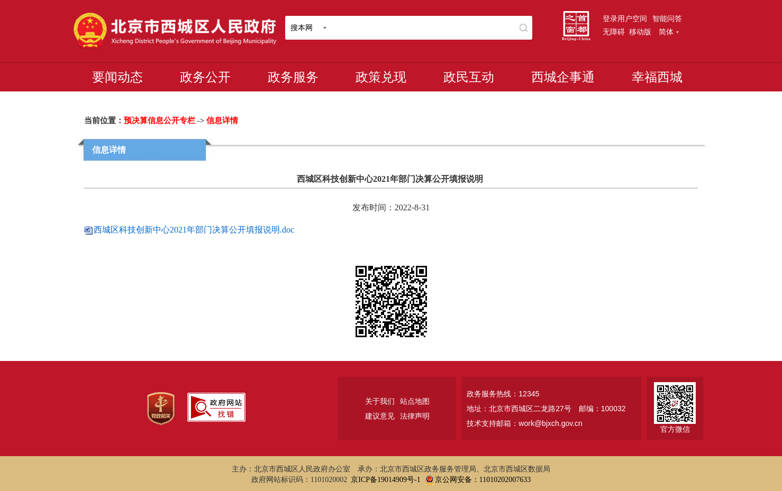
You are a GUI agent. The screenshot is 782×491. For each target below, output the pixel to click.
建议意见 (380, 416)
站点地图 (415, 401)
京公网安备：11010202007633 (483, 480)
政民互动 (468, 77)
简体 (669, 31)
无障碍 (614, 31)
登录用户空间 (625, 18)
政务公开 (205, 77)
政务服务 (293, 77)
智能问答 (667, 18)
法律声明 (415, 416)
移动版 (640, 31)
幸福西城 (657, 77)
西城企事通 (563, 77)
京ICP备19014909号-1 (385, 480)
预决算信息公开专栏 (159, 120)
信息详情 (222, 120)
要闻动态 (117, 77)
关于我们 (380, 401)
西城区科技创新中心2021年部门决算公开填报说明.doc (194, 229)
